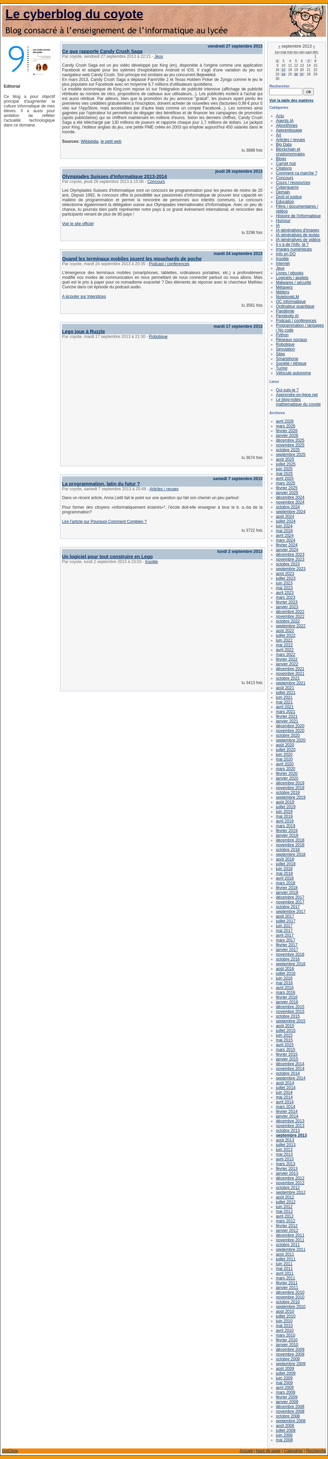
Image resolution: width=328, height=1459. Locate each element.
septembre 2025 (290, 454)
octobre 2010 (288, 1302)
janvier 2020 (287, 778)
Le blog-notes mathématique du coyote (298, 402)
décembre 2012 (290, 1178)
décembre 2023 (290, 554)
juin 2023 (284, 583)
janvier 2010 (287, 1344)
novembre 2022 (290, 616)
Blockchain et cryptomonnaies (290, 151)
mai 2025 (284, 473)
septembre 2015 (290, 1021)
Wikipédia (90, 141)
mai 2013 (284, 1154)
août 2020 (285, 745)
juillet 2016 (285, 973)
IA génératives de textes (297, 235)
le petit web (111, 141)
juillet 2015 (285, 1030)
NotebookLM (287, 296)
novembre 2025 (290, 445)
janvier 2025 (287, 492)
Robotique (158, 336)
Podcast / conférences (169, 263)
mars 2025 (285, 483)
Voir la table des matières (291, 100)
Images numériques (294, 249)
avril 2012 (285, 1216)
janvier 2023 (287, 607)
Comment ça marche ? (296, 173)
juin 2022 (284, 640)
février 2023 (286, 602)
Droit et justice (289, 196)
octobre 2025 (288, 449)
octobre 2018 (288, 849)
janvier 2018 (287, 892)
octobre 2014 (288, 1073)
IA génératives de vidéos (298, 239)
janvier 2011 (287, 1287)
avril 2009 (285, 1387)
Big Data (284, 144)
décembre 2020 (290, 726)
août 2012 (285, 1197)
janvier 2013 (287, 1173)
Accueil (246, 1450)
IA (278, 225)
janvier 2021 (287, 721)
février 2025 (286, 488)
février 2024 (286, 545)
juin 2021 (284, 697)
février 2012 (286, 1225)
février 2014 (286, 1111)
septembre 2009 (290, 1363)
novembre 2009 (290, 1354)
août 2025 (285, 459)
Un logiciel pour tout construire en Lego (107, 556)
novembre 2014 (290, 1068)
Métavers (284, 287)
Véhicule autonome (293, 373)
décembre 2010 (290, 1292)
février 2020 (286, 773)
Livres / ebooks (289, 273)
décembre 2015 (290, 1006)
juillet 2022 (285, 635)
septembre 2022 (290, 626)
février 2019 (286, 830)
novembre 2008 (290, 1411)
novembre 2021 (290, 673)
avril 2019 (285, 821)
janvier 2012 (287, 1230)
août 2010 (285, 1311)
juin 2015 (284, 1035)
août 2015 (285, 1025)
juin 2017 (284, 925)
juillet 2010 (285, 1316)
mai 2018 (284, 873)
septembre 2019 (290, 797)
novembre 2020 (290, 730)
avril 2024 (285, 535)
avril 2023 (285, 592)
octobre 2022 (288, 621)
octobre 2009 (288, 1359)
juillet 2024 (285, 521)
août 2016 (285, 968)
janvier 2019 (287, 835)
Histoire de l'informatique (298, 216)
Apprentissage (289, 130)
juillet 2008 (285, 1430)
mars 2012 (285, 1221)
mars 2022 (285, 654)
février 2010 (286, 1340)
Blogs (281, 158)
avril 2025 (285, 478)
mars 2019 (285, 826)
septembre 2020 (290, 740)
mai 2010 (284, 1325)
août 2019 (285, 802)
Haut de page (268, 1450)
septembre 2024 (290, 511)
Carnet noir (286, 163)
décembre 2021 (290, 668)
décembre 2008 (290, 1406)
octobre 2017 (288, 906)
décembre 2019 (290, 783)
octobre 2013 (288, 1130)
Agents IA (285, 120)
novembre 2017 (290, 902)
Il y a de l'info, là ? (292, 244)
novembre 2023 (290, 559)
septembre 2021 (290, 683)
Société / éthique (291, 363)
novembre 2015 (290, 1011)
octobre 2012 (288, 1187)
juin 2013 (284, 1149)
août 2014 (285, 1083)
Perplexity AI (287, 315)
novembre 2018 (290, 845)
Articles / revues (163, 489)
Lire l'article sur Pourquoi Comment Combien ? (104, 521)
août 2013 (285, 1140)
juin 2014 (284, 1092)
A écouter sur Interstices (84, 296)
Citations (284, 168)
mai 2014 (284, 1097)
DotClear (10, 1450)
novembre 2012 (290, 1183)
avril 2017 (285, 935)
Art (278, 135)
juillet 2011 (285, 1259)
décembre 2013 (290, 1121)
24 (283, 74)
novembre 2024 (290, 502)
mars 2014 (285, 1106)
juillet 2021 (285, 692)
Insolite (151, 561)
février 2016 (286, 997)
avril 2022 (285, 649)
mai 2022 (284, 645)
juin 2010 (284, 1321)
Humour (283, 220)
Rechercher (279, 86)
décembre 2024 (290, 497)
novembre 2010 (290, 1297)
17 (283, 69)
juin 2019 (284, 811)
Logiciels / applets (292, 277)
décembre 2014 (290, 1064)
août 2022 (285, 630)
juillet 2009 (285, 1373)
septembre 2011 (290, 1249)
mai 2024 (284, 530)
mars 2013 (285, 1163)
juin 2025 (284, 468)
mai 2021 (284, 702)
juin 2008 (284, 1435)
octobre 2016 (288, 959)
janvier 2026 (287, 435)
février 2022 (286, 659)
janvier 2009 (287, 1401)
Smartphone (287, 358)
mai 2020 (284, 759)
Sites (280, 354)
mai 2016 (284, 983)
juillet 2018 (285, 864)
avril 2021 (285, 707)
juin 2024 (284, 526)
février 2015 (286, 1054)
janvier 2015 (287, 1059)
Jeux (158, 56)
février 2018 (286, 887)
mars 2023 (285, 597)
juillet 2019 (285, 806)
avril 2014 (285, 1102)
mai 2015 (284, 1040)
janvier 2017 (287, 949)
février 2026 (286, 430)
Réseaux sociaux (291, 339)
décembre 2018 (290, 840)
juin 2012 (284, 1206)
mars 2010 (285, 1335)
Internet (283, 263)
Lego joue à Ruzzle (83, 331)
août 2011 (285, 1254)
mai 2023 (284, 588)
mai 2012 (284, 1211)
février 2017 (286, 945)
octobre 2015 (288, 1016)
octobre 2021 (288, 678)
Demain (283, 192)
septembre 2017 (290, 911)
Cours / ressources (293, 182)
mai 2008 (284, 1440)
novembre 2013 (290, 1125)
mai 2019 (284, 816)
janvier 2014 (287, 1116)
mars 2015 (285, 1049)
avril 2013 (285, 1159)
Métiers (282, 292)
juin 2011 (284, 1263)
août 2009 (285, 1368)
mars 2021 (285, 711)
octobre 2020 (288, 735)
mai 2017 (284, 930)
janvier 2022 (287, 664)
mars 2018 (285, 883)
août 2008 (285, 1425)
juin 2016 (284, 978)
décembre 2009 (290, 1349)
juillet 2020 (285, 749)
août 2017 (285, 916)
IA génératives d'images (297, 230)
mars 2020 (285, 768)
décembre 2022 (290, 611)
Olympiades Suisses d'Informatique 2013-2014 (114, 176)
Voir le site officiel (78, 223)
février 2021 (286, 716)
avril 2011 (285, 1273)
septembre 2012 (290, 1192)
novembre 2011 (290, 1240)
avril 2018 (285, 878)
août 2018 (285, 859)
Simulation (285, 349)
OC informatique (290, 301)
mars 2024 (285, 540)
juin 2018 (284, 868)
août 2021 (285, 687)
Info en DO (286, 254)
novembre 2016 (290, 954)
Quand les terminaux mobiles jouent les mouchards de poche (132, 258)
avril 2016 (285, 987)
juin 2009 (284, 1378)
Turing (281, 368)
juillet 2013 (285, 1144)
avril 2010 (285, 1330)
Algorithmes (286, 125)
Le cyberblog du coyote (74, 14)
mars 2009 (285, 1392)
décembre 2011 (290, 1235)
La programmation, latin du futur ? (101, 484)
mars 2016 (285, 992)
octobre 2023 (288, 564)
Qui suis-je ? (287, 390)
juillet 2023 (285, 578)
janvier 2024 (287, 549)
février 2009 (286, 1397)
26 (296, 74)
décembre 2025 (290, 440)
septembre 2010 (290, 1306)
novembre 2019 (290, 787)
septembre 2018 (290, 854)
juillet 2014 (285, 1087)
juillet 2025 (285, 464)
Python (282, 335)
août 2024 (285, 516)
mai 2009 (284, 1382)
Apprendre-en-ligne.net (297, 394)
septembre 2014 (290, 1078)
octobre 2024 (288, 507)
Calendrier (293, 1450)
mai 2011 (284, 1268)
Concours (156, 181)
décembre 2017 (290, 897)
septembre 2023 (290, 568)
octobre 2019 (288, 792)
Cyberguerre (287, 187)
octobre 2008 (288, 1416)
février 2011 (286, 1282)
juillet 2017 (285, 921)
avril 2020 (285, 764)
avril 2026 (285, 421)
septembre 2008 (290, 1421)
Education (285, 201)
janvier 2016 (287, 1002)
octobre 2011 (288, 1244)
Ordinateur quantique (295, 306)
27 (301, 74)
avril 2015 (285, 1044)
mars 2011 (285, 1278)
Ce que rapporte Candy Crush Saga (102, 51)
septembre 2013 (291, 1135)
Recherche (316, 1450)
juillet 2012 (285, 1202)
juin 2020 (284, 754)
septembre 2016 (290, 964)
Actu (280, 116)
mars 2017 (285, 940)
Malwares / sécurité (293, 282)
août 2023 (285, 573)
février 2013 (286, 1168)
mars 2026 (285, 426)
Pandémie (285, 311)
